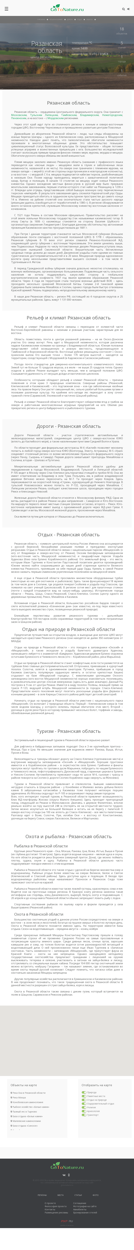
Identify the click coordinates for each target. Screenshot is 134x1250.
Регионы (42, 1195)
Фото (96, 1195)
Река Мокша (18, 1097)
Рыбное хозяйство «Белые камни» (30, 1106)
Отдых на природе (97, 1099)
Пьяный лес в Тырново (24, 1111)
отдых (79, 19)
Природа (91, 1092)
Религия (91, 1107)
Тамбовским (69, 115)
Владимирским (89, 115)
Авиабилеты (79, 1209)
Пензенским (18, 118)
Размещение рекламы (56, 1212)
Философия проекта (55, 1206)
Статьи (78, 1195)
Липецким (51, 115)
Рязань (57, 57)
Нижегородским (112, 115)
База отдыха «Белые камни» (27, 1116)
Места (61, 1195)
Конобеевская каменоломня (27, 1102)
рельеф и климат (56, 19)
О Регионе (41, 19)
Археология (93, 1111)
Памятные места (96, 1096)
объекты (89, 19)
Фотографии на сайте (85, 1206)
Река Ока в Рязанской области (28, 1092)
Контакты (50, 1209)
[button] (92, 1071)
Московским (19, 115)
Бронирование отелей (85, 1212)
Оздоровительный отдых (100, 1103)
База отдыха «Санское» (24, 1125)
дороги (70, 19)
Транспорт (93, 1114)
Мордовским (55, 118)
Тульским (36, 115)
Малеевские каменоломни (26, 1120)
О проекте (50, 1203)
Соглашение (79, 1203)
